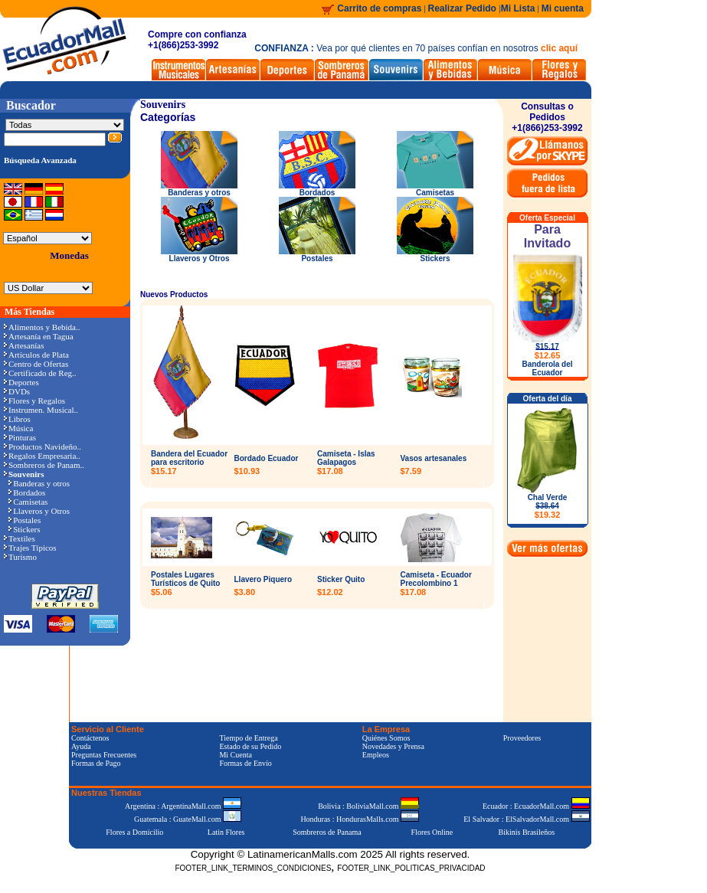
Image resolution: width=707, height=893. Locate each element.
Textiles (19, 538)
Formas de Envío (245, 763)
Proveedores (522, 738)
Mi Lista (518, 8)
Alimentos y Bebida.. (42, 327)
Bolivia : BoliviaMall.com (368, 806)
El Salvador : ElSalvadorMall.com (526, 819)
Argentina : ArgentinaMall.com (183, 806)
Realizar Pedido (463, 8)
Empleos (375, 755)
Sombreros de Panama (327, 832)
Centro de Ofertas (36, 363)
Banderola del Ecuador (547, 368)
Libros (17, 419)
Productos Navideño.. (42, 446)
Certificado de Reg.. (40, 373)
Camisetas (27, 501)
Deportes (21, 382)
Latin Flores (226, 832)
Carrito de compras (379, 8)
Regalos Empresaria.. (42, 455)
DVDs (17, 391)
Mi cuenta (563, 8)
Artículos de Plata (36, 354)
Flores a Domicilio (134, 832)
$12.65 (548, 355)
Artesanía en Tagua (39, 336)
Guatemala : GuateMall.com (187, 819)
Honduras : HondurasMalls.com (359, 819)
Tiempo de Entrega (248, 738)
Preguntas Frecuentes (103, 755)
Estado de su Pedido (250, 746)
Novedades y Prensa (393, 746)
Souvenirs (162, 104)
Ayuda (81, 746)
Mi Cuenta (235, 755)
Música (18, 428)
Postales (24, 520)
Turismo (20, 556)
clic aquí (559, 48)
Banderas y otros (39, 483)
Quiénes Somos (386, 738)
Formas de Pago (95, 763)
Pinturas (20, 437)
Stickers (24, 529)
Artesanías (24, 345)
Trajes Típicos (30, 547)
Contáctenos (90, 738)
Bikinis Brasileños (527, 832)
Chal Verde (548, 506)
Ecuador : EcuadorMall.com (536, 806)
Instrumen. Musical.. (41, 409)
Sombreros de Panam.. (44, 464)
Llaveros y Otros (39, 510)
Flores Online (432, 832)
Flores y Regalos (34, 400)
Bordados (26, 492)
